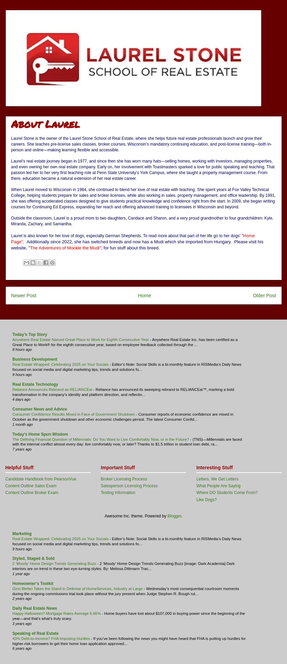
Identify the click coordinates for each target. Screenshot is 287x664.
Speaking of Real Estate (36, 633)
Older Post (264, 295)
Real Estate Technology (35, 384)
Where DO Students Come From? (227, 492)
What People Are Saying (218, 485)
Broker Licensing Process (124, 479)
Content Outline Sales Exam (31, 485)
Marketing (22, 533)
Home (144, 295)
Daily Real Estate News (35, 608)
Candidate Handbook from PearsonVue (40, 479)
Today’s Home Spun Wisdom (40, 434)
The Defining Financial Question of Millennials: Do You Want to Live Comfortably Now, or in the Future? (101, 439)
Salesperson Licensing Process (129, 485)
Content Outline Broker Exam (31, 492)
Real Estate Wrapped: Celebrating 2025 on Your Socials (61, 364)
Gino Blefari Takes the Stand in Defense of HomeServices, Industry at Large (78, 589)
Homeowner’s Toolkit (33, 583)
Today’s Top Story (30, 334)
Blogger (174, 516)
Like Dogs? (206, 499)
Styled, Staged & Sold (34, 558)
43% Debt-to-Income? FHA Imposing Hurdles (52, 639)
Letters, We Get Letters (217, 479)
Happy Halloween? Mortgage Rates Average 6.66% (57, 613)
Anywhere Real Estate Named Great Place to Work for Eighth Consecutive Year (81, 340)
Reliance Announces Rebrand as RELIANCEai (53, 389)
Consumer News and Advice (40, 409)
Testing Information (118, 492)
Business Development (35, 359)
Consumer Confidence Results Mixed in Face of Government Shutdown (74, 414)
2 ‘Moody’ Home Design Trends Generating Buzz (55, 564)
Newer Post (23, 295)
